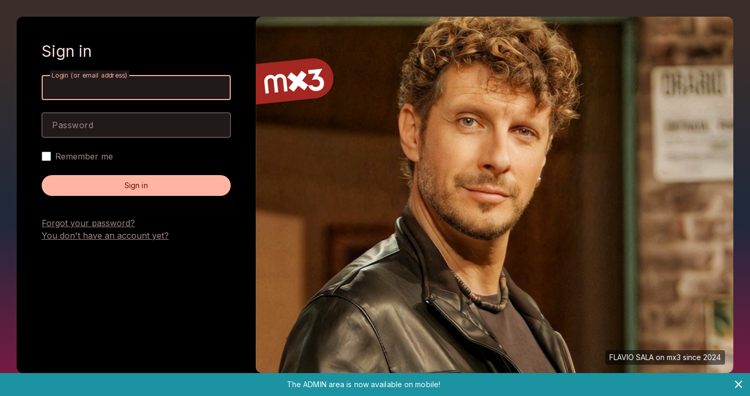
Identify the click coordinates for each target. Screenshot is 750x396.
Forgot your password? (88, 223)
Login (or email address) (90, 75)
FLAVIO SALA (631, 357)
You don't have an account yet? (105, 235)
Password (72, 125)
